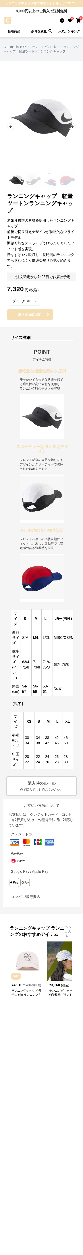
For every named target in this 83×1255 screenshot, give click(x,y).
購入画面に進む (34, 314)
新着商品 (14, 31)
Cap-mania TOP (15, 47)
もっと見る (68, 931)
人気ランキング (69, 31)
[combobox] (24, 301)
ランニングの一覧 (44, 47)
